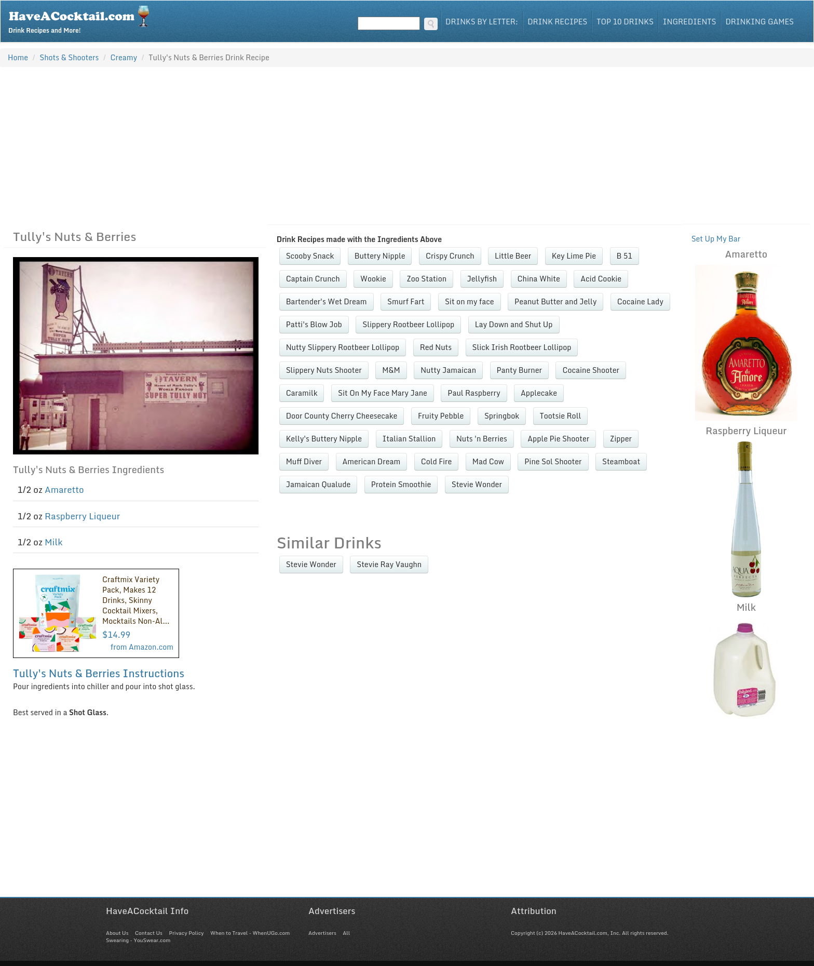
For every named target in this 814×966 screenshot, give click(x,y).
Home (18, 57)
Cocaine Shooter (590, 370)
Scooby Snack (310, 256)
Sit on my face (469, 301)
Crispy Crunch (450, 256)
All (346, 933)
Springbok (501, 416)
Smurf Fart (405, 301)
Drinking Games (759, 22)
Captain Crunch (313, 279)
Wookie (373, 279)
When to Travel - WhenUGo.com (250, 933)
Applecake (539, 393)
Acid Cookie (600, 279)
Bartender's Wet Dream (326, 301)
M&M (391, 370)
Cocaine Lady (640, 301)
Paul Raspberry (473, 393)
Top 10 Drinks (625, 22)
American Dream (372, 461)
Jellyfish (482, 279)
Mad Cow (488, 461)
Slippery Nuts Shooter (324, 370)
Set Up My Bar (716, 239)
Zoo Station (426, 279)
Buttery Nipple (380, 256)
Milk (54, 542)
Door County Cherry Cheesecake (342, 416)
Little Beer (513, 256)
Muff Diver (304, 461)
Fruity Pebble (441, 416)
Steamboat (621, 461)
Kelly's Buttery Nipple (324, 439)
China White (539, 279)
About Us (117, 933)
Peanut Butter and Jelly (555, 301)
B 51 (624, 256)
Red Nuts (436, 347)
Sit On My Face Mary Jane (382, 393)
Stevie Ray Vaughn (389, 564)
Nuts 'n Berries (481, 439)
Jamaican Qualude (318, 484)
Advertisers (322, 933)
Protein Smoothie (401, 484)
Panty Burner (519, 370)
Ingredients (689, 22)
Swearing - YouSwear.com (138, 940)
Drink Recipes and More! (82, 19)
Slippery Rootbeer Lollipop (408, 324)
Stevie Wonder (477, 484)
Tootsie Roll (560, 416)
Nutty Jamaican (448, 370)
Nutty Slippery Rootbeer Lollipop (343, 347)
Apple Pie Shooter (558, 439)
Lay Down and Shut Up (514, 324)
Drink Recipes (557, 22)
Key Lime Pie (574, 256)
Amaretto (64, 489)
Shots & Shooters (69, 57)
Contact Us (148, 933)
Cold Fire (436, 461)
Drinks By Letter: (481, 22)
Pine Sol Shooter (552, 461)
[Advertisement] (407, 145)
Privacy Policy (186, 933)
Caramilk (302, 393)
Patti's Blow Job (314, 324)
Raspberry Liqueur (82, 516)
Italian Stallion (409, 439)
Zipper (621, 439)
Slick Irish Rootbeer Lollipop (522, 347)
